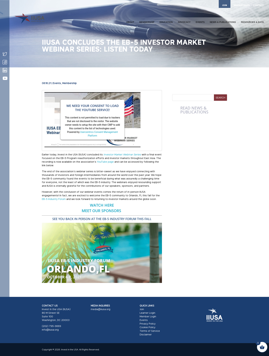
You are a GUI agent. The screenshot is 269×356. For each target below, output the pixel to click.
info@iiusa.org (50, 329)
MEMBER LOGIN (242, 5)
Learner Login (147, 312)
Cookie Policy (147, 327)
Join (142, 309)
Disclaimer (146, 334)
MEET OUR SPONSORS (102, 210)
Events (57, 83)
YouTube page (105, 161)
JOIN (224, 5)
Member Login (148, 316)
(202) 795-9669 (51, 326)
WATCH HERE (102, 205)
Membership (69, 83)
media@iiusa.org (100, 309)
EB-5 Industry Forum (54, 199)
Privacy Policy (148, 323)
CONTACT (258, 5)
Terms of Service (150, 330)
